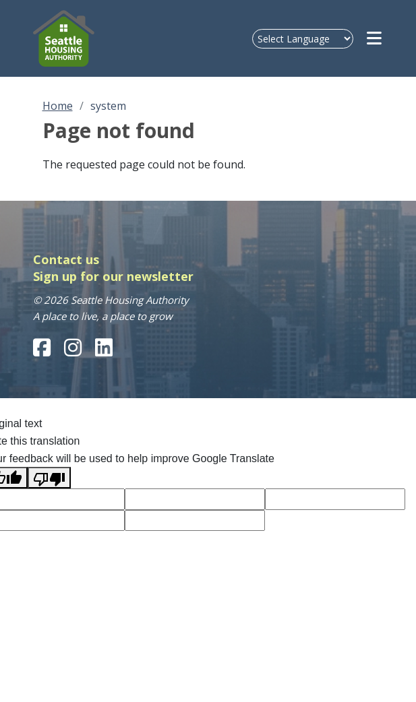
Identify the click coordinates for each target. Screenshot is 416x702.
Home (57, 105)
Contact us (66, 259)
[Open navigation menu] (375, 38)
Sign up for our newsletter (113, 276)
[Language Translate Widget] (302, 39)
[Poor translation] (49, 477)
